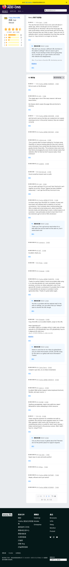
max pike (41, 455)
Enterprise (37, 525)
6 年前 (47, 319)
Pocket (52, 531)
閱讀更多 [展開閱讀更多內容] (34, 63)
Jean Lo (41, 388)
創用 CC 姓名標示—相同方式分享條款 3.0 (31, 557)
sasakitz (41, 164)
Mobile (36, 521)
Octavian (41, 271)
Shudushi (41, 319)
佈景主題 (13, 11)
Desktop (37, 518)
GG (40, 416)
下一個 (53, 496)
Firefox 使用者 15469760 (46, 279)
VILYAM (41, 402)
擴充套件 (5, 11)
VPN (51, 521)
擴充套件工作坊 (23, 527)
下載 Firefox (28, 2)
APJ (40, 96)
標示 (29, 40)
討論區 (20, 540)
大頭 (40, 184)
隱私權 (4, 553)
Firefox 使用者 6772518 (46, 200)
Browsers (53, 518)
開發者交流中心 (23, 530)
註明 (7, 557)
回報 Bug (21, 544)
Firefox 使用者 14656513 (46, 380)
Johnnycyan (42, 140)
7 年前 (47, 455)
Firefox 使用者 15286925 (46, 84)
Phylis (40, 263)
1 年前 (57, 84)
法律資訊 (18, 553)
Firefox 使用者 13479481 (46, 475)
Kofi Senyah (42, 172)
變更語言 (52, 557)
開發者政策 (22, 534)
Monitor (53, 528)
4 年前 (47, 164)
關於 (19, 518)
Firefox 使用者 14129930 (46, 487)
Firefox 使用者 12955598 (46, 116)
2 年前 (57, 116)
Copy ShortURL (14, 18)
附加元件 (21, 514)
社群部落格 (22, 537)
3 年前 (49, 140)
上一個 (39, 496)
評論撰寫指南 (23, 547)
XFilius (41, 467)
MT (40, 250)
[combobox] (55, 10)
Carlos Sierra (43, 367)
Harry (40, 22)
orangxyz (42, 242)
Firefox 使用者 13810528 (46, 132)
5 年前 (45, 22)
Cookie (11, 553)
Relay (52, 525)
